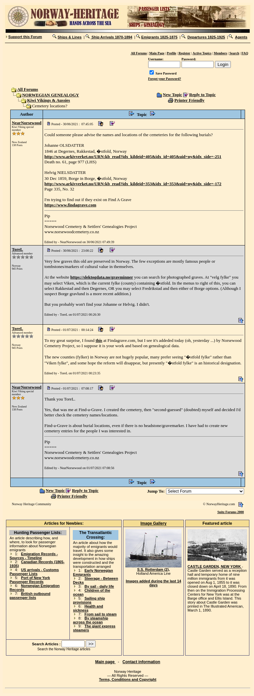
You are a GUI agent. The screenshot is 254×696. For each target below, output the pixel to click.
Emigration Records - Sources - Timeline (34, 556)
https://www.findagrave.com (70, 204)
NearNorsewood (27, 122)
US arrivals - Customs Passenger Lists (34, 572)
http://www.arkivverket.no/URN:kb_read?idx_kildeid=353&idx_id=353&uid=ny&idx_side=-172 (132, 183)
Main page (105, 662)
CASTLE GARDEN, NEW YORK (215, 566)
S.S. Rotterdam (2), (153, 567)
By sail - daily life (99, 586)
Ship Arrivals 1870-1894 (111, 37)
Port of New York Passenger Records (30, 580)
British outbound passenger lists (30, 596)
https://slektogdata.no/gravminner (101, 277)
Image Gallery (154, 523)
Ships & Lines (70, 37)
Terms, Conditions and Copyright (127, 679)
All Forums (27, 89)
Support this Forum (25, 37)
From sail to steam (100, 614)
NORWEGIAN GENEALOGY (50, 94)
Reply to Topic (202, 94)
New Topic (172, 94)
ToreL (17, 249)
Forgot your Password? (164, 78)
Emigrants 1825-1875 (159, 37)
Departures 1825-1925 (206, 37)
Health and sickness (88, 608)
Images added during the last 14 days (153, 583)
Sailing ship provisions (89, 600)
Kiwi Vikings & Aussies (48, 100)
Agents (241, 37)
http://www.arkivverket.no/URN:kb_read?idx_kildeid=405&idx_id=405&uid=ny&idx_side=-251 (132, 156)
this (99, 340)
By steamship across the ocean (90, 620)
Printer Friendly (189, 100)
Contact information (141, 662)
